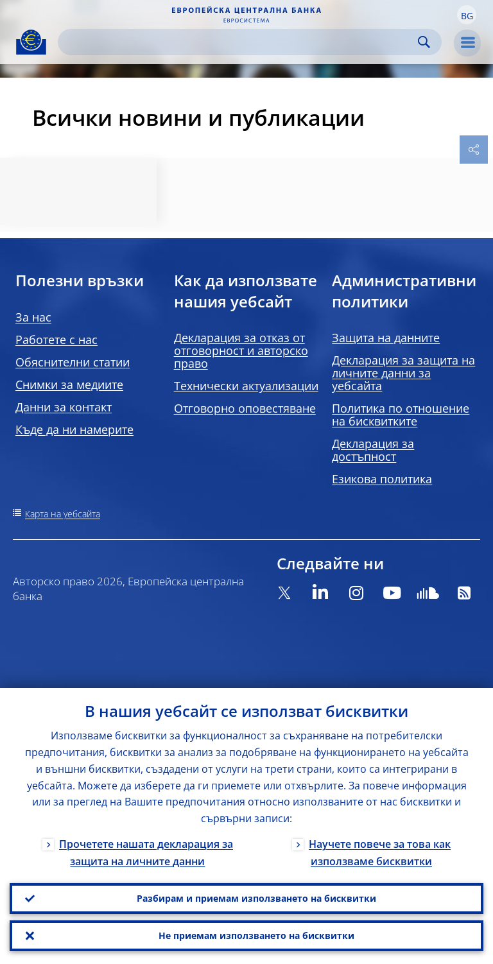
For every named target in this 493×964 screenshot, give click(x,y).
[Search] (239, 42)
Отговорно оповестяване (245, 408)
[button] (466, 14)
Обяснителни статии (72, 362)
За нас (33, 317)
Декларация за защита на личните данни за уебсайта (403, 372)
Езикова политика (382, 478)
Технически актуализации (246, 385)
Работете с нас (56, 339)
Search (424, 42)
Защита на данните (386, 337)
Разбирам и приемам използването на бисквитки (256, 898)
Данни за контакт (63, 407)
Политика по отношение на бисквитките (400, 414)
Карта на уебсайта (62, 514)
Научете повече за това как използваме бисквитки (380, 852)
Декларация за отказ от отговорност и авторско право (241, 350)
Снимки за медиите (69, 384)
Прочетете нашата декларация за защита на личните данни (146, 852)
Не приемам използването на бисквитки (256, 935)
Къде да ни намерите (74, 429)
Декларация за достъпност (373, 450)
